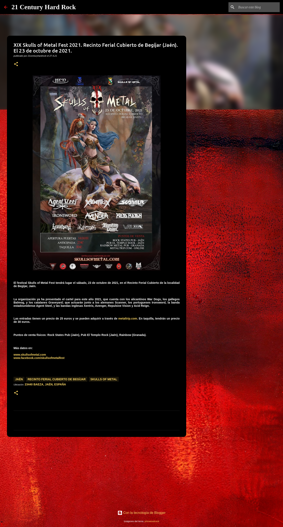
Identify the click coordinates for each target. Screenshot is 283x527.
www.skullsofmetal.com (30, 354)
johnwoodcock (152, 521)
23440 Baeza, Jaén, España (45, 384)
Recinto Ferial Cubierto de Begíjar (56, 379)
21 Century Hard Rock (43, 7)
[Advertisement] (96, 472)
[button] (16, 64)
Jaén (19, 379)
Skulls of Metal (103, 379)
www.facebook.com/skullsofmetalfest (39, 358)
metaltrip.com (127, 318)
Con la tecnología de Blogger (142, 512)
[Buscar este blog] (258, 7)
